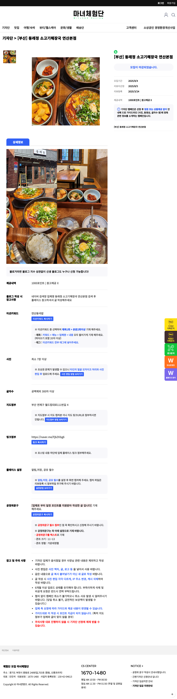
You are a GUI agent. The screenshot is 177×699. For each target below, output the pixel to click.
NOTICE (137, 666)
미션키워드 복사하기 (42, 318)
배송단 (80, 28)
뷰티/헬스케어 (47, 28)
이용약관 (15, 650)
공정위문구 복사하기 (42, 514)
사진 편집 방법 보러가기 (72, 374)
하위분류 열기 (138, 28)
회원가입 (171, 3)
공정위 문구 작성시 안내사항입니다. (149, 672)
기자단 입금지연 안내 (142, 681)
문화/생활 (66, 28)
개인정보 (5, 650)
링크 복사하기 (39, 442)
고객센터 (131, 28)
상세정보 (18, 142)
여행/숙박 (29, 28)
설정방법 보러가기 (44, 488)
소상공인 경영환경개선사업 (159, 28)
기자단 (6, 28)
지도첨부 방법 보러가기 (56, 419)
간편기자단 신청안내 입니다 (145, 676)
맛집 (16, 28)
